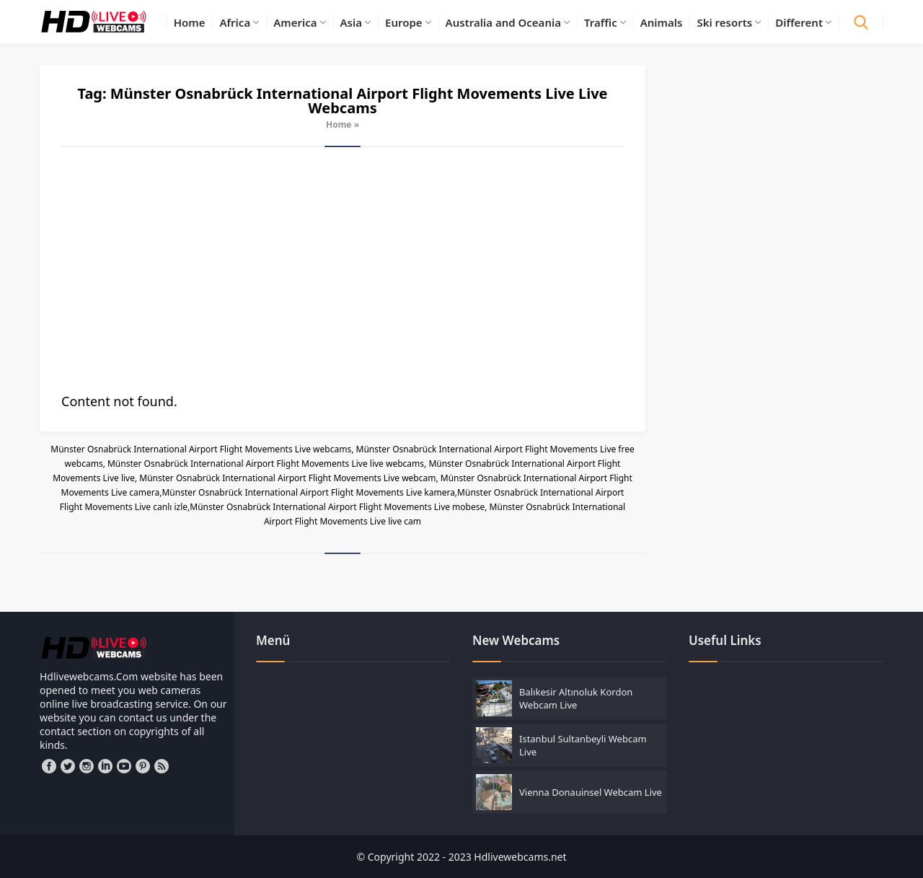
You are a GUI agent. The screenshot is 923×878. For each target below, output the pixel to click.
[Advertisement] (342, 270)
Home (339, 124)
